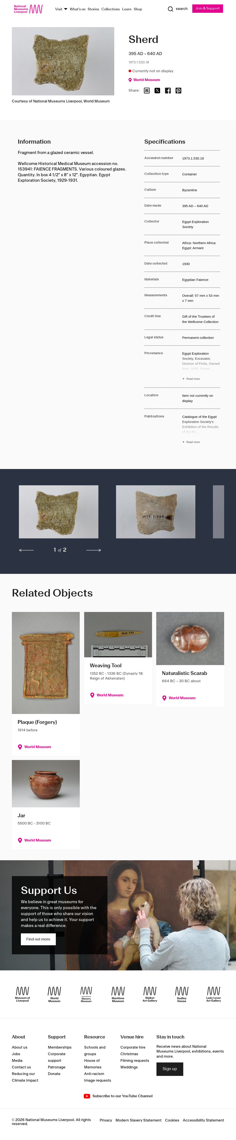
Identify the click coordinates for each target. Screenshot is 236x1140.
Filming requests (134, 1061)
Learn (126, 9)
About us (19, 1048)
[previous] (26, 550)
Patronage (56, 1068)
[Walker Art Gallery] (150, 994)
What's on (77, 9)
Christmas (129, 1054)
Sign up (170, 1069)
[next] (93, 550)
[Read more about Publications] (201, 430)
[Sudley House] (181, 994)
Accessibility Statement (203, 1120)
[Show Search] (177, 9)
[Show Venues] (65, 9)
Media (17, 1061)
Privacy (106, 1120)
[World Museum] (54, 994)
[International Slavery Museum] (86, 994)
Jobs (16, 1054)
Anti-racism (94, 1074)
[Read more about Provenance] (201, 367)
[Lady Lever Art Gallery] (213, 994)
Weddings (129, 1068)
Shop (138, 9)
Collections (111, 9)
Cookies (172, 1120)
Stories (93, 9)
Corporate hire (132, 1048)
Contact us (21, 1068)
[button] (58, 514)
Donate (54, 1074)
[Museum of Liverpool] (22, 994)
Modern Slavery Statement (139, 1120)
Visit (58, 9)
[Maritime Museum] (118, 994)
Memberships (60, 1048)
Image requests (97, 1081)
